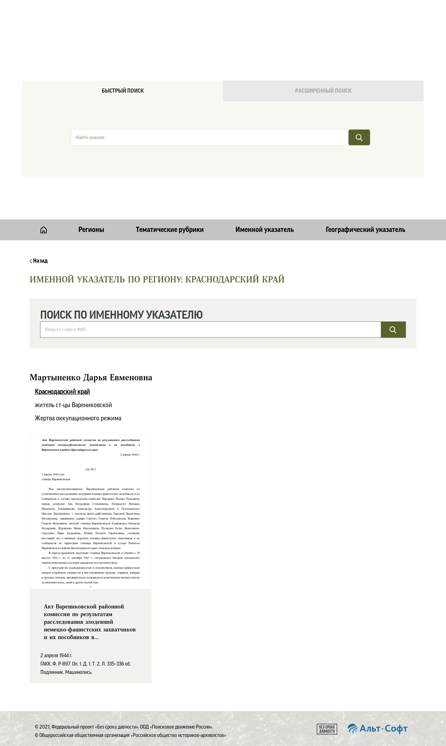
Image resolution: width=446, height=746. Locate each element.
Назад (39, 261)
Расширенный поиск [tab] (323, 91)
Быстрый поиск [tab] (123, 91)
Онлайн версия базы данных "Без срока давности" (253, 23)
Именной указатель (265, 229)
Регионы (91, 229)
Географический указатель (366, 229)
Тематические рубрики (170, 229)
